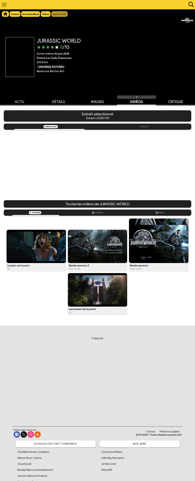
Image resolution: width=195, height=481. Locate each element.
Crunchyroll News (111, 452)
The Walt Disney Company (33, 452)
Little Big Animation (113, 458)
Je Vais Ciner (108, 463)
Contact (150, 431)
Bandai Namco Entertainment (35, 469)
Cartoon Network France (32, 475)
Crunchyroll (24, 463)
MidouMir (106, 469)
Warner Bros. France (29, 458)
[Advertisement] (98, 378)
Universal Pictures (51, 66)
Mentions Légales (170, 431)
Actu (19, 101)
